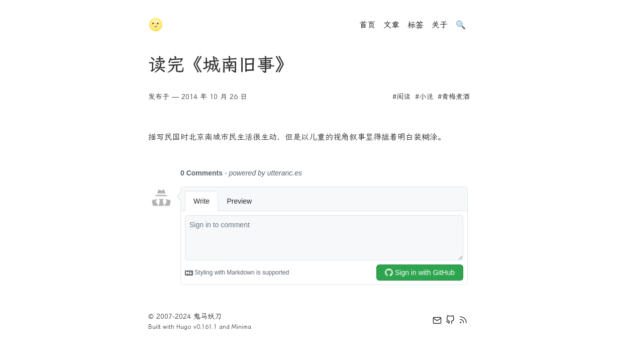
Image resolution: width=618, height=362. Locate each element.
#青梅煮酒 (454, 97)
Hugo (183, 326)
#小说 (424, 97)
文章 (391, 25)
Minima (241, 326)
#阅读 (401, 97)
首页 (367, 25)
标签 (415, 25)
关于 (440, 25)
